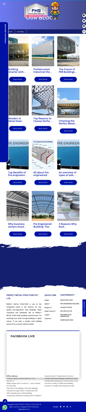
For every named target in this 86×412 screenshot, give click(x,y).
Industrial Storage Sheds (15, 391)
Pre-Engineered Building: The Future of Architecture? (42, 225)
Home (10, 32)
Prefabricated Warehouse (54, 381)
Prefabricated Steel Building (54, 378)
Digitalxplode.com (24, 409)
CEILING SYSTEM (66, 307)
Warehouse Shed (71, 378)
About (47, 304)
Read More (17, 79)
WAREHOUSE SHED (66, 320)
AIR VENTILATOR (66, 311)
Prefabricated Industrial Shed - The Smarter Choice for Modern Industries (42, 70)
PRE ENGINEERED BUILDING (69, 304)
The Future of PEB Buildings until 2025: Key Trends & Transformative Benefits (68, 70)
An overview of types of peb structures (67, 173)
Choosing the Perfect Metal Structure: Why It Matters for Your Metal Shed (68, 122)
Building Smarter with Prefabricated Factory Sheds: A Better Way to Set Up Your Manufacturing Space (17, 70)
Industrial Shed (50, 376)
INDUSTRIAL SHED (66, 300)
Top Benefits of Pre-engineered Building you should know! (17, 173)
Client (47, 315)
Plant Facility (50, 311)
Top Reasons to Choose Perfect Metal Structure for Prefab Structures (42, 119)
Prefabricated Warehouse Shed (63, 386)
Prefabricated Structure (64, 376)
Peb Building (19, 388)
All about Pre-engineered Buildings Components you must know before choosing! (42, 173)
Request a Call (84, 308)
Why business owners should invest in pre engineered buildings (17, 225)
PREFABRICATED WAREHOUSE (65, 315)
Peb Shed (9, 388)
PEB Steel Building (30, 388)
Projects (48, 307)
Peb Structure (69, 381)
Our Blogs (20, 32)
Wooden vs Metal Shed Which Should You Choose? (16, 119)
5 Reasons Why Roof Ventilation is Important (68, 225)
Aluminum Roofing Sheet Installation (28, 395)
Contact (48, 318)
